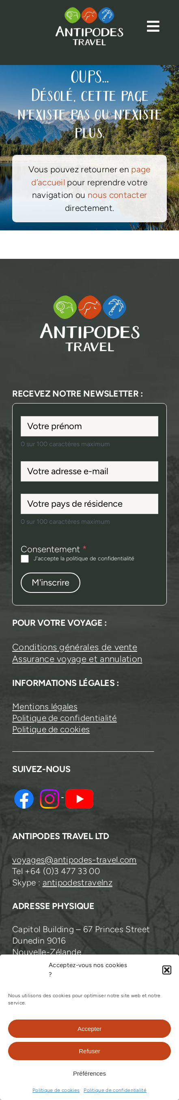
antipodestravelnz (77, 882)
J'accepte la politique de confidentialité (84, 558)
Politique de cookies (56, 1090)
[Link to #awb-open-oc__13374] (153, 26)
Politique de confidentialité (115, 1090)
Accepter (89, 1028)
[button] (167, 970)
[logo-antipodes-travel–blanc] (89, 10)
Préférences (89, 1073)
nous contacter (117, 195)
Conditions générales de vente (74, 647)
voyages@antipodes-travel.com (74, 860)
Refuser (89, 1051)
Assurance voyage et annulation (77, 658)
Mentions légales (45, 706)
